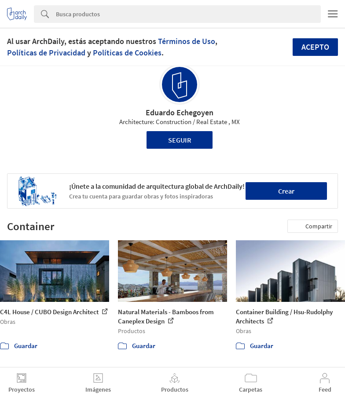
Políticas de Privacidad (46, 53)
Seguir (179, 140)
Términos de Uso (186, 41)
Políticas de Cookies (127, 53)
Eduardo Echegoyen (179, 112)
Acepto (315, 47)
